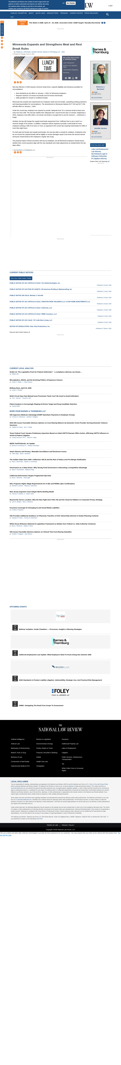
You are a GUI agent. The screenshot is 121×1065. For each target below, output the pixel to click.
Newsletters (52, 13)
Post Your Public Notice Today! (21, 278)
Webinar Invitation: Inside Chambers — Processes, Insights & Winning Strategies (50, 629)
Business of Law (16, 757)
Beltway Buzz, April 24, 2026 (20, 388)
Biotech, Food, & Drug (18, 753)
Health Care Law (42, 761)
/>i (76, 78)
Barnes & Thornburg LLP (51, 52)
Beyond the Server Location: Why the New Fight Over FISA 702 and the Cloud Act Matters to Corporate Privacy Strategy (56, 500)
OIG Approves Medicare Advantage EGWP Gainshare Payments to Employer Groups (42, 415)
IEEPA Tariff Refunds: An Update (22, 443)
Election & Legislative (43, 739)
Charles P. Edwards (17, 510)
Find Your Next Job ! (98, 145)
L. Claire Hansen (27, 382)
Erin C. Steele (28, 427)
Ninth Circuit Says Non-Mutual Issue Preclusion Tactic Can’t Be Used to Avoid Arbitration (44, 396)
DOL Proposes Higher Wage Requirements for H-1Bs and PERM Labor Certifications (42, 484)
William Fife (15, 374)
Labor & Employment (69, 748)
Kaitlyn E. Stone (28, 526)
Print (66, 78)
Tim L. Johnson (16, 398)
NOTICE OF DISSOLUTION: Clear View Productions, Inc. (30, 326)
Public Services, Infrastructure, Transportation (72, 758)
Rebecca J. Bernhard (23, 52)
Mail (70, 78)
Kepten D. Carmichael (30, 461)
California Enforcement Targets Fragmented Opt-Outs (30, 476)
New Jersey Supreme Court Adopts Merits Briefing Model (32, 492)
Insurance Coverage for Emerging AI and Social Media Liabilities (35, 508)
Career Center (76, 13)
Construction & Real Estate (20, 761)
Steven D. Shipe (31, 437)
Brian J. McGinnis (25, 453)
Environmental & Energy (44, 744)
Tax (63, 764)
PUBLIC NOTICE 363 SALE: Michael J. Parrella (26, 295)
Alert (63, 52)
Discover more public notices (19, 332)
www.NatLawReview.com (18, 788)
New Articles (2, 29)
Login (110, 6)
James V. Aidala (16, 382)
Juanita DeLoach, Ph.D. (19, 437)
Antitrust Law (15, 744)
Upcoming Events (18, 607)
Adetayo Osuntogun (33, 445)
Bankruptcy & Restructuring (20, 748)
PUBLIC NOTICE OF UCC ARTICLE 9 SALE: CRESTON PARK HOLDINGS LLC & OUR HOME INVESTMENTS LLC (50, 301)
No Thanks (71, 3)
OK (63, 3)
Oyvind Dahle (16, 406)
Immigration (40, 766)
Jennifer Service (36, 52)
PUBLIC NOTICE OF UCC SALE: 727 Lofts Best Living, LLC (31, 320)
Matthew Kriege (29, 469)
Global (38, 757)
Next (104, 22)
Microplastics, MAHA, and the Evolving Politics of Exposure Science (36, 380)
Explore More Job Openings (99, 161)
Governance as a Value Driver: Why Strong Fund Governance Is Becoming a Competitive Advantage (48, 467)
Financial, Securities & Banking (46, 753)
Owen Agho (15, 453)
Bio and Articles (97, 97)
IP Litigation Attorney (99, 158)
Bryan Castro (30, 494)
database (71, 786)
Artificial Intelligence (17, 739)
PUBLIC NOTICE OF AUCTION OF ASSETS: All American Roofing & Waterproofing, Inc (41, 289)
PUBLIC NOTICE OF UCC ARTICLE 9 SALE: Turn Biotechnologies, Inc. (35, 283)
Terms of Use (93, 784)
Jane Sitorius (28, 534)
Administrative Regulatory (70, 70)
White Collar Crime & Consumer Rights (72, 769)
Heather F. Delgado (32, 417)
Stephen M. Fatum (17, 427)
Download (73, 78)
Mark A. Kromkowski (18, 469)
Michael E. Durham (17, 486)
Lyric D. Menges (16, 502)
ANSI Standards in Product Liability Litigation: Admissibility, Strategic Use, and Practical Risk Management (60, 680)
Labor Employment (68, 63)
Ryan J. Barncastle (17, 461)
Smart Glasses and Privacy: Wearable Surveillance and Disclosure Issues (38, 451)
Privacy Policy (104, 784)
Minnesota (66, 72)
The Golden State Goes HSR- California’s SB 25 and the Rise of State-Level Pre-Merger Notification (48, 459)
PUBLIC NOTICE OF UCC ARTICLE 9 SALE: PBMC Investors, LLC (33, 314)
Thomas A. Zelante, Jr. (18, 494)
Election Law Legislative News (70, 66)
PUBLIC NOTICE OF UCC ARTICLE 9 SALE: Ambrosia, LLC (31, 308)
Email (95, 92)
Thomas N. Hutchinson (18, 417)
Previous (102, 22)
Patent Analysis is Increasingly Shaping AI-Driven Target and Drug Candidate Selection (43, 404)
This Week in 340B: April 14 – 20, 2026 (43, 23)
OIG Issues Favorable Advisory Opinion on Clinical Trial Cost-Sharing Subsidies (41, 532)
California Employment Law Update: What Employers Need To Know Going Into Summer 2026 (55, 655)
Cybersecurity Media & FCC (20, 766)
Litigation (65, 753)
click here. (40, 819)
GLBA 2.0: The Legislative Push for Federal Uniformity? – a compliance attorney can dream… (46, 372)
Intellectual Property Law (70, 744)
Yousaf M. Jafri (26, 398)
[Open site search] (107, 14)
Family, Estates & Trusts (44, 748)
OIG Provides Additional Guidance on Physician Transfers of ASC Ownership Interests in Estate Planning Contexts (54, 516)
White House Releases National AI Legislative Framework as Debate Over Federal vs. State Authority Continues (53, 524)
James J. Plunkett (17, 390)
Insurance (65, 739)
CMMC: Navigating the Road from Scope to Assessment (41, 705)
